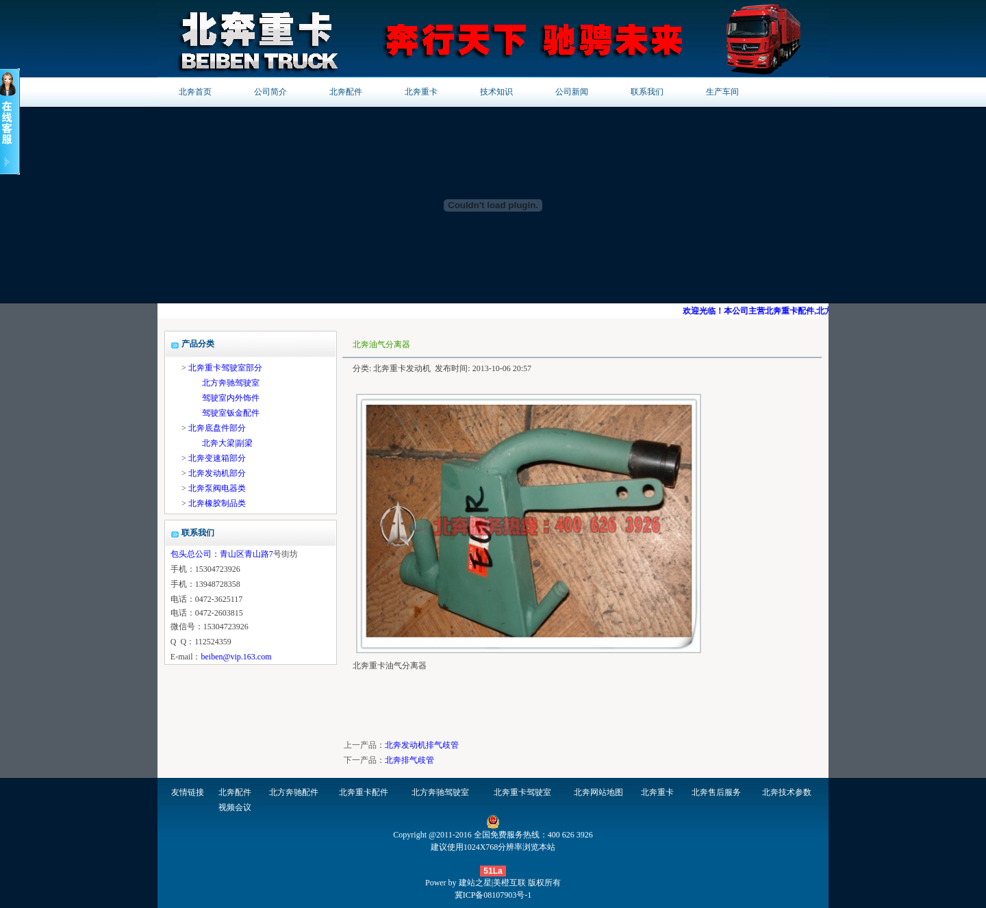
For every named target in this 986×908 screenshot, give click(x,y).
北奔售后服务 (716, 792)
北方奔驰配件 (293, 792)
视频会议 (234, 807)
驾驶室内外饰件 (231, 398)
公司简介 (270, 92)
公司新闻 (571, 92)
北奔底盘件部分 (217, 428)
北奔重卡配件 (363, 792)
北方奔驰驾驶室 (231, 383)
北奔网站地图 (598, 792)
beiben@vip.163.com (236, 656)
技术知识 (496, 92)
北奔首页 (195, 92)
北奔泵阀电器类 (217, 488)
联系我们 (647, 92)
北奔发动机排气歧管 (422, 745)
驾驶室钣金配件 (231, 413)
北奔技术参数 (786, 792)
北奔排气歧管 (409, 760)
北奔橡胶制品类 (217, 503)
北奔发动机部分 (217, 473)
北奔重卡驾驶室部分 (225, 368)
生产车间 (722, 92)
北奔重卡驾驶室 (522, 792)
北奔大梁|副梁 (227, 443)
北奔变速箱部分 (217, 458)
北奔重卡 (421, 92)
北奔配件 (345, 92)
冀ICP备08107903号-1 (493, 895)
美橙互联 (509, 882)
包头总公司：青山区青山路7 (221, 554)
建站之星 (475, 882)
